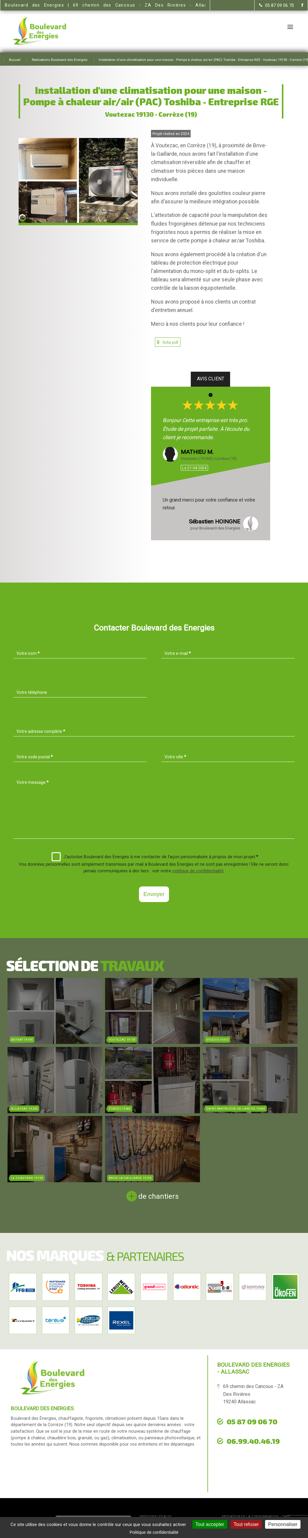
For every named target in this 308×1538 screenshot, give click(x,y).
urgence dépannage (249, 1453)
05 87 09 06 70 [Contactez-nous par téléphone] (252, 1421)
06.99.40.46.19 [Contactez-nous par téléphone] (253, 1441)
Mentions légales (155, 1517)
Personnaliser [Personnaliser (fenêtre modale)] (282, 1524)
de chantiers (158, 1196)
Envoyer (154, 894)
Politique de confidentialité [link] (154, 1532)
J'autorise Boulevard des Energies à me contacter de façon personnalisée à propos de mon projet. (155, 856)
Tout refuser (246, 1524)
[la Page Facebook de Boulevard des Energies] (298, 5)
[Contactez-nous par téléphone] (276, 5)
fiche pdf (170, 342)
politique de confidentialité (198, 871)
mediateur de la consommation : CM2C (256, 1517)
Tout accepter (209, 1524)
